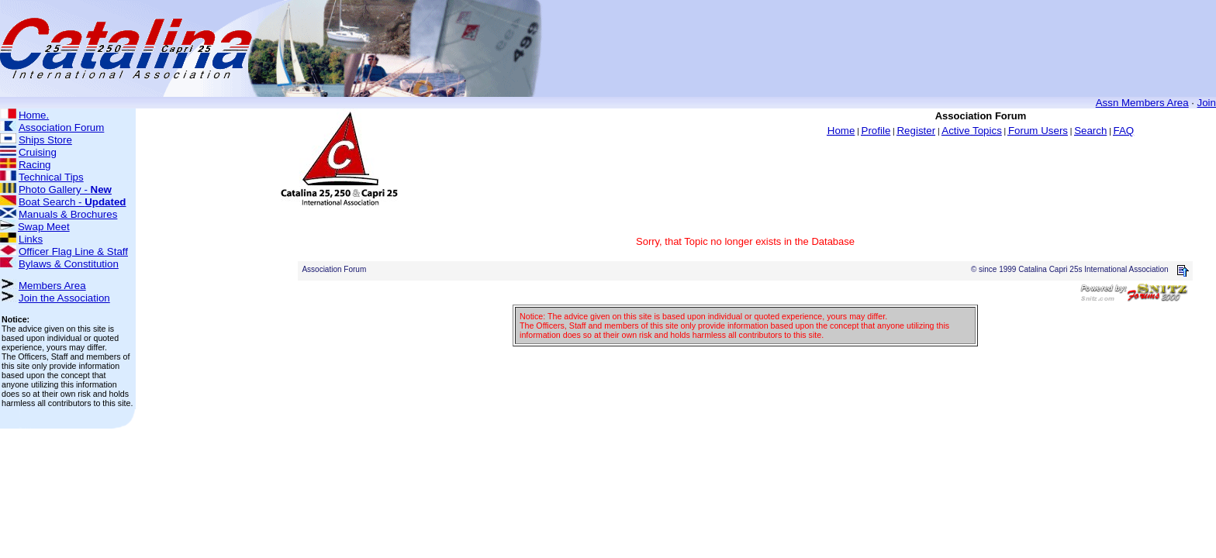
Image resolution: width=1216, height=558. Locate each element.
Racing (35, 164)
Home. (34, 115)
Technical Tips (51, 177)
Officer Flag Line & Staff (73, 251)
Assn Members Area (1142, 102)
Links (31, 239)
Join (1206, 102)
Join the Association (64, 298)
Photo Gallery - (65, 189)
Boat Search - (72, 202)
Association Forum (61, 127)
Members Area (52, 285)
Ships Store (45, 140)
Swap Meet (44, 226)
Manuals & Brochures (68, 214)
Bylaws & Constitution (69, 264)
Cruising (38, 152)
